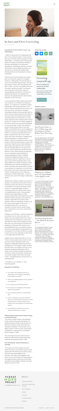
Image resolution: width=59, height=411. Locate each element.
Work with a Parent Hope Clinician (28, 385)
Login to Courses (50, 407)
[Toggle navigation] (54, 4)
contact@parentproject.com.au (12, 385)
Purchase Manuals (26, 398)
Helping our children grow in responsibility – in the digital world (44, 174)
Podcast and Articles (27, 381)
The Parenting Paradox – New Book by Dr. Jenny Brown (44, 220)
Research (24, 401)
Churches (24, 395)
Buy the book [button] (41, 100)
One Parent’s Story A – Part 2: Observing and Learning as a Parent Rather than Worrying (43, 130)
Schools (24, 392)
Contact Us (41, 407)
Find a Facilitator (26, 389)
